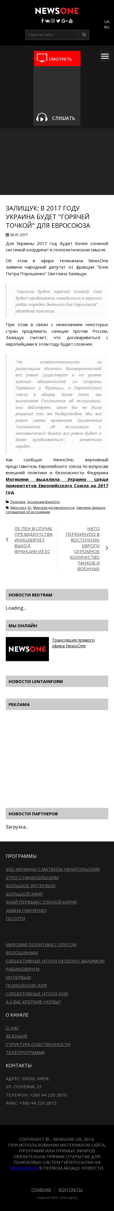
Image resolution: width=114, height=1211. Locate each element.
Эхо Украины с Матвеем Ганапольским (53, 869)
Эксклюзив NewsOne (43, 502)
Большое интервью (31, 885)
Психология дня (26, 985)
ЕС (29, 507)
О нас (12, 1028)
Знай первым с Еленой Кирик (41, 902)
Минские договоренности (54, 507)
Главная (41, 1189)
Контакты (70, 1189)
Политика (17, 502)
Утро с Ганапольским (32, 877)
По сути (15, 918)
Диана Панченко (26, 910)
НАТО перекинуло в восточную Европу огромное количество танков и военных (83, 548)
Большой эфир (24, 894)
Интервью (18, 977)
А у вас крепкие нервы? (33, 1002)
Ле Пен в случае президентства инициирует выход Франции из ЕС (33, 539)
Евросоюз (18, 507)
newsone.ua (24, 1168)
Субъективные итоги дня (37, 993)
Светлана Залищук (90, 507)
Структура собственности (38, 1044)
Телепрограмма (25, 1052)
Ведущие (17, 1036)
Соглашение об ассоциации (28, 512)
